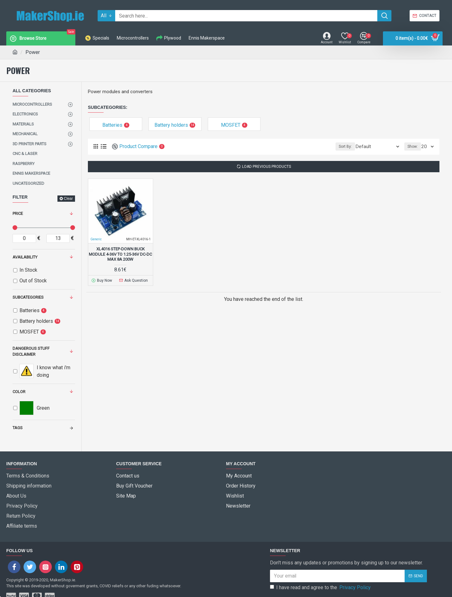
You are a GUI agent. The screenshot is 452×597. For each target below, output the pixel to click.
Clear (68, 198)
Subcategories (28, 297)
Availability (25, 257)
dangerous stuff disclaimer (31, 351)
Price (18, 213)
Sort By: (356, 146)
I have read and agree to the (321, 572)
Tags (18, 427)
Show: (414, 146)
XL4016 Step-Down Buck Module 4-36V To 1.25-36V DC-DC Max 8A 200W (120, 254)
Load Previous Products (266, 166)
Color (19, 391)
